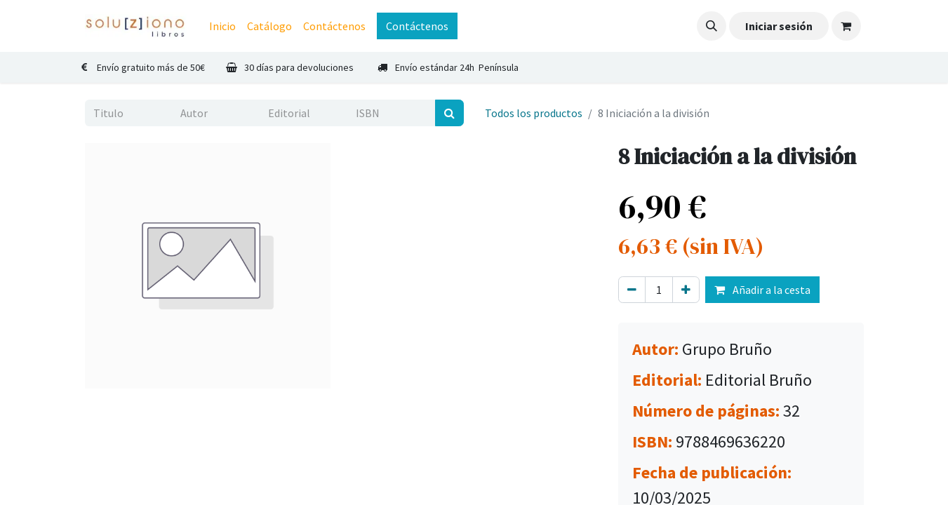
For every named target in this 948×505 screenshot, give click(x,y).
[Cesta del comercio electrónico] (846, 26)
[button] (711, 26)
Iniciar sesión (779, 26)
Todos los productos (533, 113)
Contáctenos (417, 26)
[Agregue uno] (686, 289)
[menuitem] (222, 26)
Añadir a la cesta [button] (762, 290)
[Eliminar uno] (632, 289)
